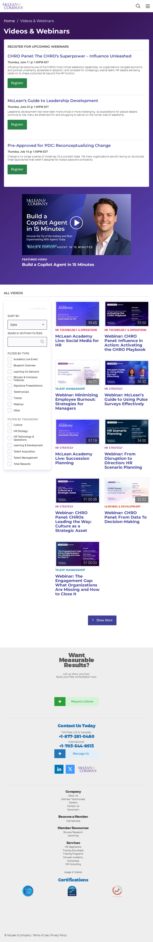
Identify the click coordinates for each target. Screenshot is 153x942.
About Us (73, 795)
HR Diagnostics (73, 846)
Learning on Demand (26, 371)
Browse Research (73, 832)
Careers (73, 802)
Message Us (81, 753)
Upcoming (73, 835)
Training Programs (73, 853)
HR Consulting (73, 864)
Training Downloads (73, 850)
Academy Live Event (26, 359)
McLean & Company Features (26, 379)
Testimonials (21, 392)
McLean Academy (73, 857)
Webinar (19, 404)
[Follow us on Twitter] (70, 769)
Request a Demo (82, 701)
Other (17, 410)
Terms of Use (41, 935)
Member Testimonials (73, 799)
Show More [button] (104, 620)
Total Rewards (22, 464)
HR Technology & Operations (24, 438)
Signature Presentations (28, 385)
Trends (18, 398)
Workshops (73, 860)
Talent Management (26, 457)
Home (9, 21)
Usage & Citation (73, 872)
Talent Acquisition (24, 451)
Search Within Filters (25, 333)
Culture (18, 425)
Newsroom (73, 809)
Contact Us (73, 806)
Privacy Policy (59, 935)
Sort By (13, 316)
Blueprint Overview (25, 365)
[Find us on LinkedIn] (59, 769)
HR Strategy (21, 431)
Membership (73, 820)
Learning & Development (28, 445)
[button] (76, 224)
